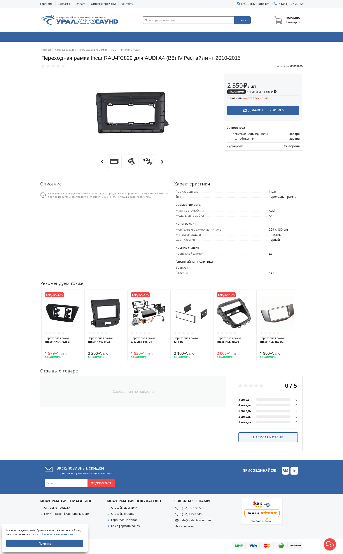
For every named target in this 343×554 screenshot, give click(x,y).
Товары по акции (278, 38)
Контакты (127, 4)
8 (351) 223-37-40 (190, 515)
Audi (110, 51)
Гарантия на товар (124, 521)
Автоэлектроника (172, 38)
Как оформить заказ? (126, 527)
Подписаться (101, 485)
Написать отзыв (268, 438)
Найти (242, 20)
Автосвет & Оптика (225, 38)
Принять (45, 543)
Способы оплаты (123, 515)
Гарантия (46, 4)
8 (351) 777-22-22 (190, 509)
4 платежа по (252, 93)
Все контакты (184, 528)
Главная (46, 51)
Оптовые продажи (103, 4)
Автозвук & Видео (66, 38)
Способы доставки (124, 509)
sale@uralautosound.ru (195, 521)
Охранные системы (119, 38)
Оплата (80, 4)
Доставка (64, 4)
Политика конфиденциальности (66, 515)
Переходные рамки (92, 51)
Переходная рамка (62, 341)
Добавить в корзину (266, 111)
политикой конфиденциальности (51, 534)
